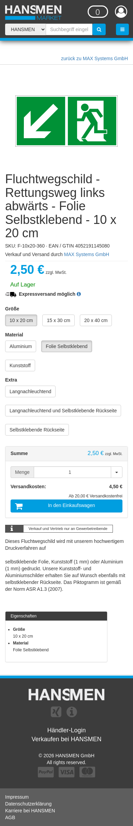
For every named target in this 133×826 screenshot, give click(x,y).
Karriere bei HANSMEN (30, 810)
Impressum (17, 797)
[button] (79, 294)
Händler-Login (66, 730)
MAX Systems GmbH (86, 254)
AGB (10, 817)
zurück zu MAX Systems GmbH (94, 58)
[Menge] (72, 472)
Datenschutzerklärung (28, 804)
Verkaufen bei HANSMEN (66, 739)
